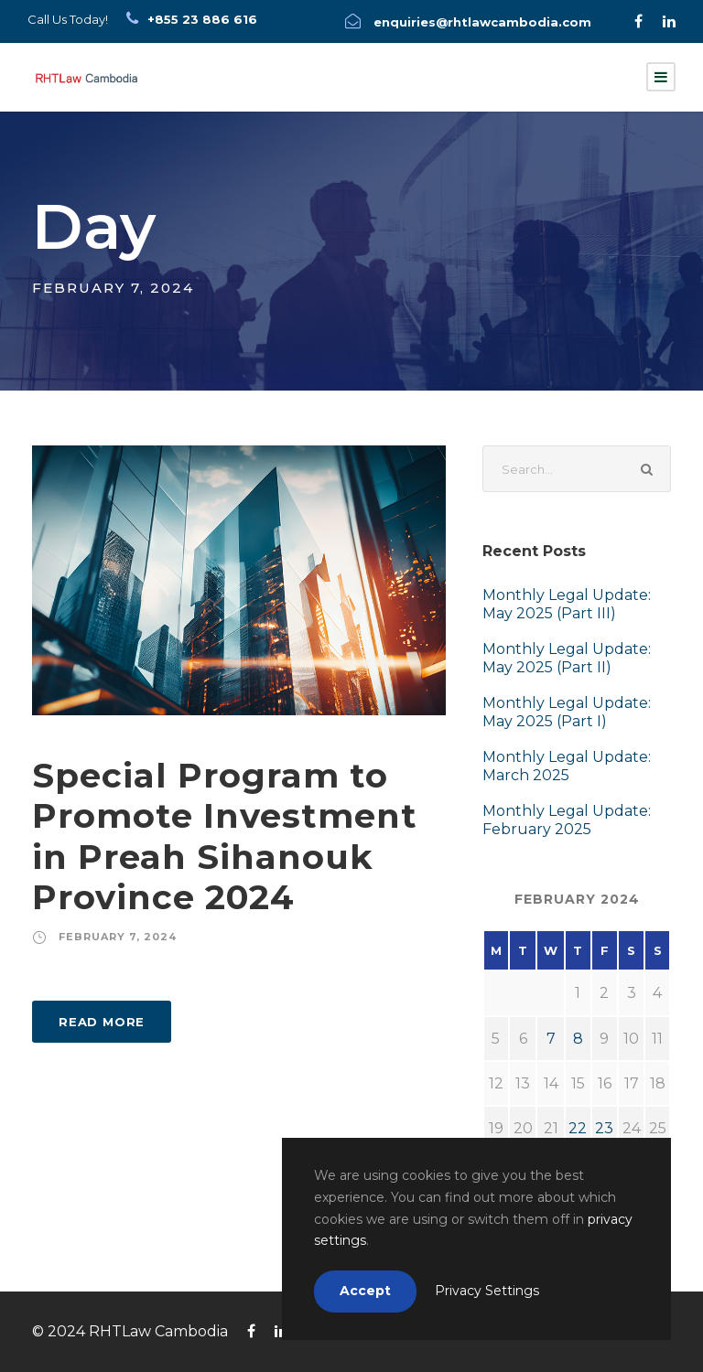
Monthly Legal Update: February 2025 (566, 820)
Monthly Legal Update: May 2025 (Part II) (566, 658)
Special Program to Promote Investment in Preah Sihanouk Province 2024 (224, 836)
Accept (365, 1290)
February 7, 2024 (118, 936)
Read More (102, 1021)
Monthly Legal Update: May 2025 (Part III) (566, 604)
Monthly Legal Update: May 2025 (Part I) (566, 712)
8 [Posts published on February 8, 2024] (578, 1038)
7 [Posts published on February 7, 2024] (551, 1038)
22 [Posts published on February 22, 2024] (577, 1128)
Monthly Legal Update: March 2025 (566, 766)
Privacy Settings (487, 1290)
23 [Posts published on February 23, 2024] (604, 1128)
